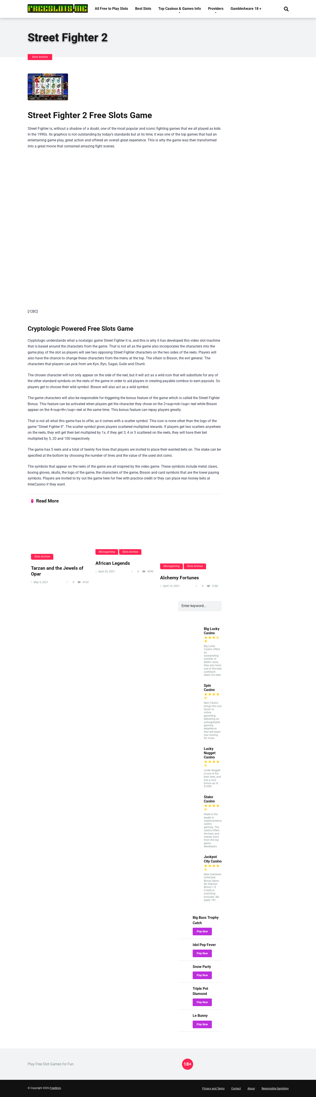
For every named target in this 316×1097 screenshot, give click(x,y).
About (251, 1088)
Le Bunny (200, 1015)
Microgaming (107, 551)
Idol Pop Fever (204, 945)
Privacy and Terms (213, 1088)
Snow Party (202, 967)
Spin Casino (209, 687)
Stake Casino (209, 799)
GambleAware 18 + (246, 8)
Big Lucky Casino (211, 631)
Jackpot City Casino (213, 859)
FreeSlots (55, 1088)
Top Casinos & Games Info (179, 8)
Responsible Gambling (275, 1088)
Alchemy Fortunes (179, 577)
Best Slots (143, 8)
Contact (236, 1088)
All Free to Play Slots (111, 8)
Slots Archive (40, 57)
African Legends (112, 563)
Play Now (202, 931)
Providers (215, 8)
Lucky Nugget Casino (209, 753)
